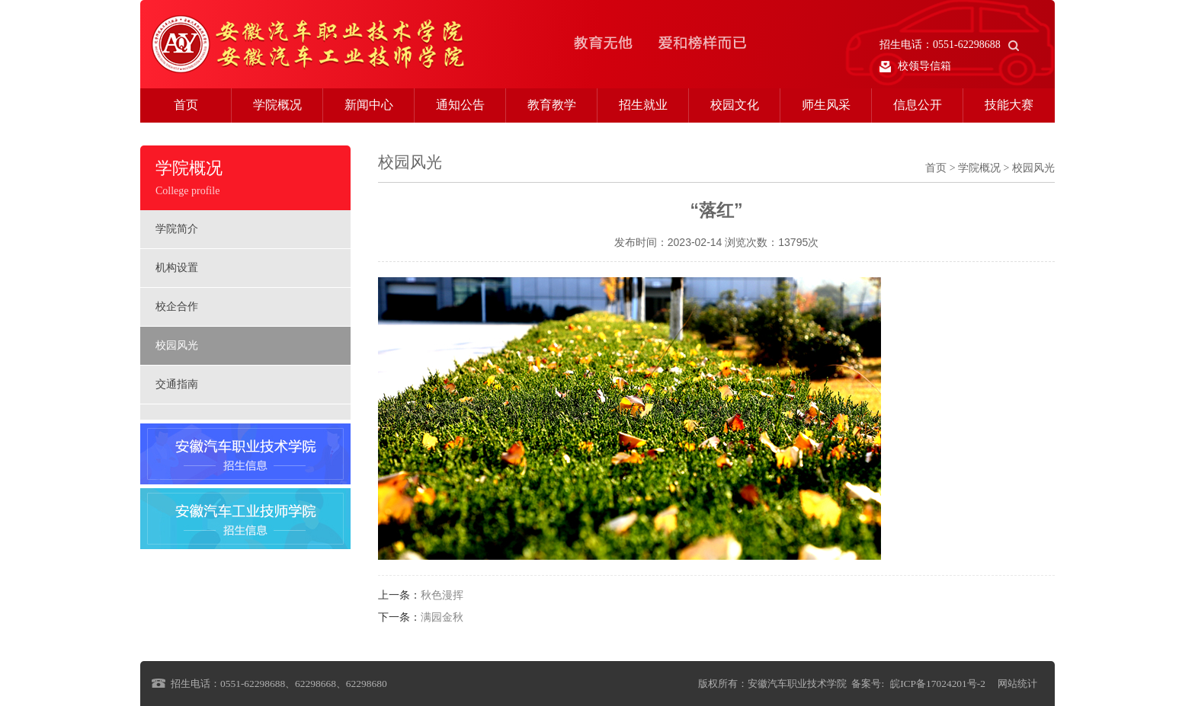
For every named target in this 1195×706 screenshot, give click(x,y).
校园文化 (734, 104)
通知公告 (460, 104)
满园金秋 (442, 617)
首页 (186, 104)
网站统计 (1017, 683)
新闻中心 (368, 104)
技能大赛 (1009, 104)
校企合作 (176, 306)
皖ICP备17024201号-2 (937, 683)
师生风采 (826, 104)
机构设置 (176, 267)
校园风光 (176, 345)
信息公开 (917, 104)
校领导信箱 (915, 66)
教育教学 (551, 104)
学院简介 (176, 229)
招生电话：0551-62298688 (949, 44)
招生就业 (643, 104)
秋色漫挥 (442, 595)
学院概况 (277, 104)
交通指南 (176, 384)
